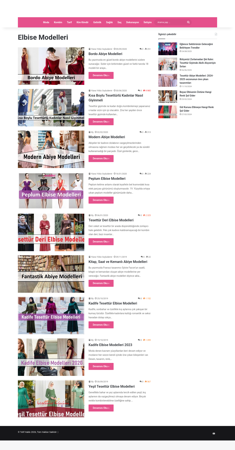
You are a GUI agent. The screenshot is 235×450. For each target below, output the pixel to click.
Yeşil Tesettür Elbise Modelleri (112, 398)
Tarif (69, 34)
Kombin (58, 34)
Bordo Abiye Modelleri (105, 66)
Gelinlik (97, 34)
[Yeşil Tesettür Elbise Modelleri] (51, 410)
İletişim (148, 34)
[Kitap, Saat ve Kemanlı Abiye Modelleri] (51, 285)
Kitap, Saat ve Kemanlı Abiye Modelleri (118, 273)
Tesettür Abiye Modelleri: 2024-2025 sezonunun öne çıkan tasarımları (196, 91)
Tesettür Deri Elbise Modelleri (111, 232)
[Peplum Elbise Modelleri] (51, 202)
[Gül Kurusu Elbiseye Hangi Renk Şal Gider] (167, 123)
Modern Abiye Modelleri (107, 149)
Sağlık (109, 34)
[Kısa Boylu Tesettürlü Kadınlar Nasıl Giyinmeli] (51, 119)
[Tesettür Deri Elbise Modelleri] (51, 244)
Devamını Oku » (101, 87)
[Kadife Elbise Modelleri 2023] (51, 369)
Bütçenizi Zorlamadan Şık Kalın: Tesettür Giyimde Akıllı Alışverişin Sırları (198, 75)
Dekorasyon (132, 34)
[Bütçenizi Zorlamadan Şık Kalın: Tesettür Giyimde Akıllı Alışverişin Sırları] (167, 75)
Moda (46, 34)
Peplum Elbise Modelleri (107, 190)
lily (92, 144)
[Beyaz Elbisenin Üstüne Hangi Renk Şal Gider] (167, 108)
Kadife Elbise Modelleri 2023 (110, 357)
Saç (119, 34)
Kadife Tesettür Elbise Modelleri (113, 315)
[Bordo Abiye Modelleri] (51, 78)
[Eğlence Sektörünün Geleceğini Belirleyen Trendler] (167, 60)
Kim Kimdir (83, 34)
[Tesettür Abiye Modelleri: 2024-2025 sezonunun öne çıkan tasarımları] (167, 92)
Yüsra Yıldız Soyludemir (101, 61)
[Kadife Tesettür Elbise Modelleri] (51, 327)
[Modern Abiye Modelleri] (51, 161)
